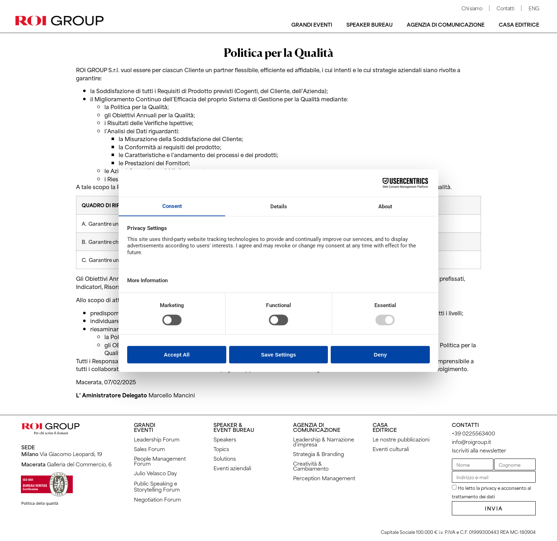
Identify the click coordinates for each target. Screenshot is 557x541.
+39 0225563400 (473, 433)
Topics (221, 449)
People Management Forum (160, 460)
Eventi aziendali (232, 468)
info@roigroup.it (471, 442)
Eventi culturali (391, 449)
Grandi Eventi (311, 24)
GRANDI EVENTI (144, 427)
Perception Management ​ (325, 478)
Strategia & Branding (318, 454)
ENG (534, 8)
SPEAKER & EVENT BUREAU (233, 427)
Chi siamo (471, 8)
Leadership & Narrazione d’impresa (323, 441)
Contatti (505, 8)
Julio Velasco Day (155, 473)
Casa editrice (519, 24)
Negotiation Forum (157, 499)
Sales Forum (149, 449)
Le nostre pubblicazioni (401, 439)
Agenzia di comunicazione (446, 24)
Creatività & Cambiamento (311, 465)
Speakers (224, 439)
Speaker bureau (369, 24)
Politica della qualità (39, 503)
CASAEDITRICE (385, 427)
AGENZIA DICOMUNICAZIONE (316, 427)
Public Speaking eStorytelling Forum (157, 486)
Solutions (224, 458)
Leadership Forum (156, 439)
